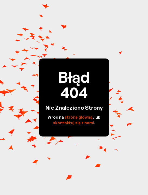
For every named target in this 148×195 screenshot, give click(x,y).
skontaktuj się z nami (73, 123)
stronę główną (79, 117)
